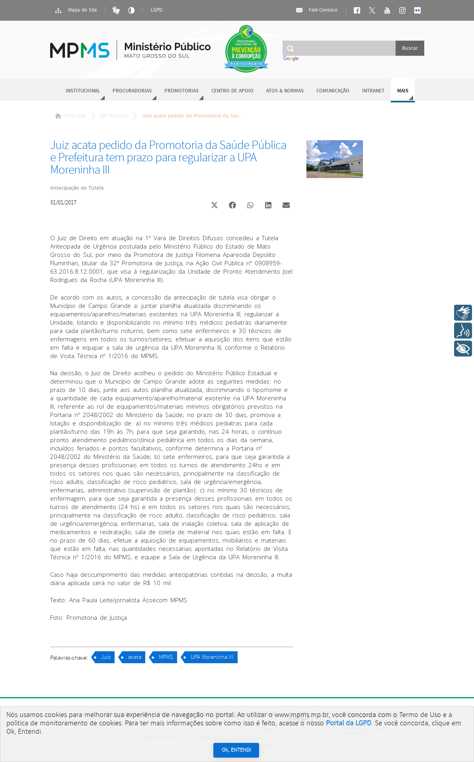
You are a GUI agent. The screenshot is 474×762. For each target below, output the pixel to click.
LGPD (156, 10)
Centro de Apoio (232, 91)
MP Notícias (114, 116)
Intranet (373, 91)
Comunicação (332, 91)
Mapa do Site (76, 10)
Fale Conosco (316, 10)
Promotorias (181, 91)
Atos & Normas (285, 91)
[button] (215, 206)
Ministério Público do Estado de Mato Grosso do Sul (130, 46)
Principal (70, 116)
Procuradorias (132, 91)
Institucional (83, 91)
